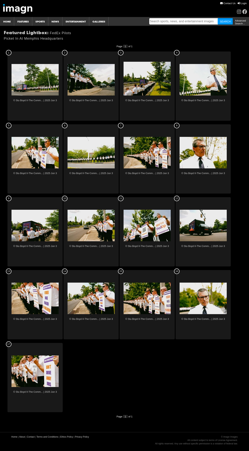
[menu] (233, 3)
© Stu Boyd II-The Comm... (28, 100)
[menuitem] (228, 3)
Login (242, 3)
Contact (31, 437)
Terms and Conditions (47, 437)
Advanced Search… (240, 22)
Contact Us (228, 3)
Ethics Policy (66, 437)
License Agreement (227, 440)
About (22, 437)
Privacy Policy (82, 437)
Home (14, 437)
